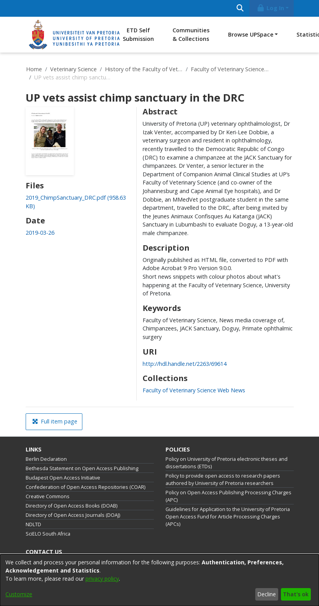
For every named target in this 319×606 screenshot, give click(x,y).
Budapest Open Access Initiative (63, 477)
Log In (270, 8)
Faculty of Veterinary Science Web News (229, 69)
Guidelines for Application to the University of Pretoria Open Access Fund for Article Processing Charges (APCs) (228, 516)
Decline (266, 594)
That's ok (296, 594)
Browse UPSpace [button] (251, 34)
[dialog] (159, 580)
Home (34, 69)
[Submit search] (240, 8)
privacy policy (102, 578)
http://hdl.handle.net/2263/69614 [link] (185, 363)
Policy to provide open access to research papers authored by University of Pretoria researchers (223, 480)
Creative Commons (48, 496)
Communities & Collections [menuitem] (191, 34)
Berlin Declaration (46, 459)
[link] (194, 390)
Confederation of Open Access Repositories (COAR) (85, 487)
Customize (18, 594)
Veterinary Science (73, 69)
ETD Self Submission (138, 34)
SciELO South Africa (48, 533)
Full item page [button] (54, 421)
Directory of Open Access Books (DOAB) (71, 505)
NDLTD (33, 524)
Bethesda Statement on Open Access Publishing (82, 468)
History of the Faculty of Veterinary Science (144, 69)
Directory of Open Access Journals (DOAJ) (73, 515)
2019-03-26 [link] (40, 232)
